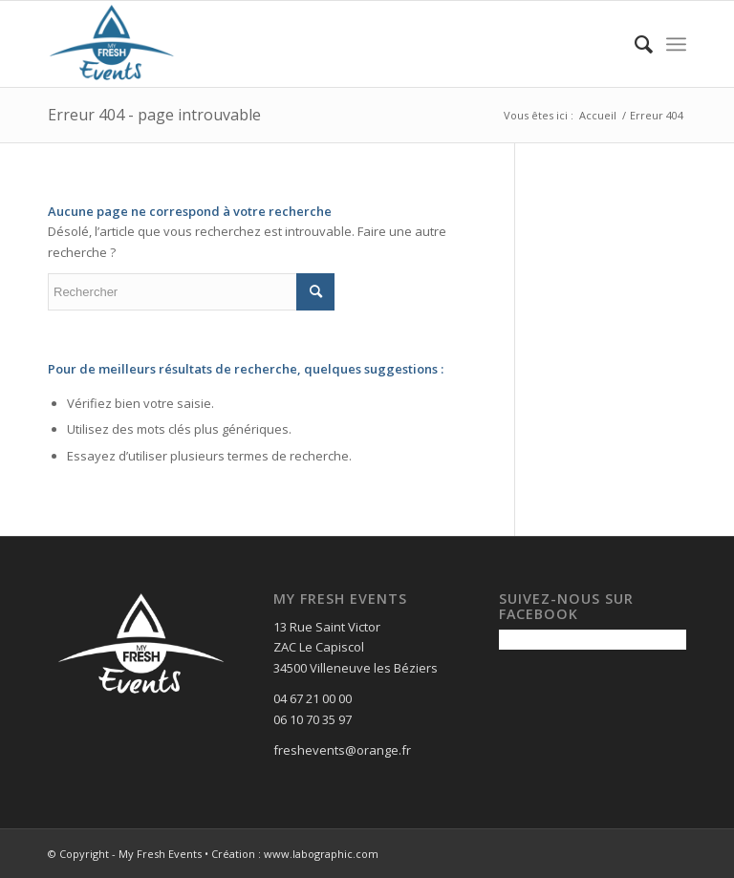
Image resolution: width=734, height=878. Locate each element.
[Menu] (676, 44)
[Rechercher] (634, 44)
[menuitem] (634, 44)
